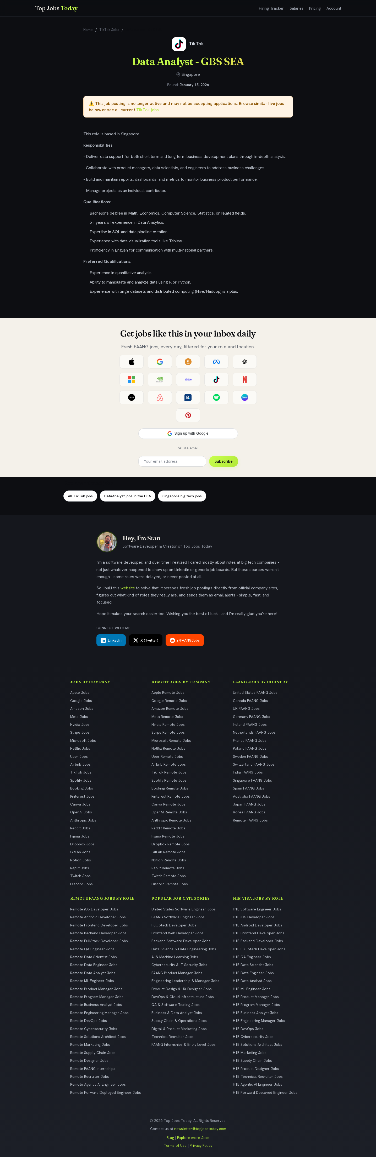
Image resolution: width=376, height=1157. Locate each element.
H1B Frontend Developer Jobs (258, 933)
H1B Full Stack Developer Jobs (259, 949)
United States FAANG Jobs (255, 692)
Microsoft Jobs (83, 740)
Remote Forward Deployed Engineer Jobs (105, 1092)
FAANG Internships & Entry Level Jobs (183, 1044)
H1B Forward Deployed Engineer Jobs (265, 1092)
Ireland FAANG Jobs (250, 724)
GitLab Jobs (80, 852)
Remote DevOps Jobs (88, 1020)
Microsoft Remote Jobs (171, 740)
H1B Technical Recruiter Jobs (258, 1076)
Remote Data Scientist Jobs (93, 957)
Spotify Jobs (80, 780)
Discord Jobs (81, 884)
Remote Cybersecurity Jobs (93, 1028)
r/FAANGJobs (185, 640)
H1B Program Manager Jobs (256, 1004)
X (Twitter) (145, 640)
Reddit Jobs (80, 828)
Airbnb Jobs (80, 764)
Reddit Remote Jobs (168, 828)
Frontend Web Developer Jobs (177, 933)
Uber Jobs (79, 756)
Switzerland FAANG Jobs (254, 764)
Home (88, 30)
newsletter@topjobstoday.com (200, 1128)
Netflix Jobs (80, 748)
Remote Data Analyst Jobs (92, 973)
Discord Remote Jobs (169, 884)
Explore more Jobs (193, 1137)
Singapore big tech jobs (182, 496)
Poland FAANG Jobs (249, 748)
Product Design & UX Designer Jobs (181, 989)
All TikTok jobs (80, 496)
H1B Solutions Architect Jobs (257, 1044)
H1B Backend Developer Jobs (258, 941)
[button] (188, 433)
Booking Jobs (81, 788)
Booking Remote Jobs (169, 788)
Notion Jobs (80, 860)
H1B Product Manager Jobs (256, 996)
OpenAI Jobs (81, 812)
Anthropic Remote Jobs (171, 820)
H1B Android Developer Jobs (257, 925)
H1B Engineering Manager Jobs (259, 1020)
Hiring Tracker (271, 8)
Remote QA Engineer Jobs (92, 949)
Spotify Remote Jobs (169, 780)
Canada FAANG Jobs (250, 700)
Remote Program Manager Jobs (96, 996)
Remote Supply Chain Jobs (93, 1052)
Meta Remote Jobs (167, 716)
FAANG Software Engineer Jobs (178, 917)
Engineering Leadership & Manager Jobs (185, 980)
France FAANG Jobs (249, 740)
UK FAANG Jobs (246, 708)
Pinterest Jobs (82, 796)
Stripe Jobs (80, 732)
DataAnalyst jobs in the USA (127, 496)
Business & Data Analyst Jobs (176, 1012)
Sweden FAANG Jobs (250, 756)
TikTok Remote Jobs (169, 772)
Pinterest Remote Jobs (170, 796)
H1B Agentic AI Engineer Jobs (257, 1084)
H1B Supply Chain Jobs (252, 1060)
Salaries (296, 8)
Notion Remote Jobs (168, 860)
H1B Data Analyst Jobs (252, 980)
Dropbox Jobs (82, 844)
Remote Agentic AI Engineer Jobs (98, 1084)
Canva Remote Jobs (168, 804)
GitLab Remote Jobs (168, 852)
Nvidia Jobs (80, 724)
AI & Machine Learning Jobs (174, 957)
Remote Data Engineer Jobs (93, 964)
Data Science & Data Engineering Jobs (183, 949)
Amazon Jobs (81, 708)
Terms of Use (175, 1145)
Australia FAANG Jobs (251, 796)
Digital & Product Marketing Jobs (179, 1028)
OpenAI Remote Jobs (169, 812)
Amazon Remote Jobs (169, 708)
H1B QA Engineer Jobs (252, 957)
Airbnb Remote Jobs (168, 764)
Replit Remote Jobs (167, 868)
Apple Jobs (79, 692)
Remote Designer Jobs (89, 1060)
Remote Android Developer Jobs (98, 917)
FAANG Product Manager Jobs (176, 973)
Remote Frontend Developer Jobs (99, 925)
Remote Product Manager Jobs (96, 989)
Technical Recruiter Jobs (172, 1036)
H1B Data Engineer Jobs (253, 973)
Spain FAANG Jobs (248, 788)
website (128, 588)
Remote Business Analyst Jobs (96, 1004)
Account (333, 8)
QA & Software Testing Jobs (175, 1004)
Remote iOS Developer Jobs (94, 909)
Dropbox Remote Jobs (170, 844)
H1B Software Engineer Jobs (257, 909)
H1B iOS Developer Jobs (254, 917)
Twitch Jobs (80, 875)
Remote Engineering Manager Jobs (99, 1012)
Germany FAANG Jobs (251, 716)
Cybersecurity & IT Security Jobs (179, 964)
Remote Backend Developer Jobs (98, 933)
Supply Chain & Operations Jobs (179, 1020)
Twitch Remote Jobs (168, 875)
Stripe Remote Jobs (168, 732)
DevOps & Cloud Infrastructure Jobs (182, 996)
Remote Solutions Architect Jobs (98, 1036)
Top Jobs (56, 8)
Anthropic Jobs (83, 820)
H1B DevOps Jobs (248, 1028)
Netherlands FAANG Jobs (254, 732)
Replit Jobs (79, 868)
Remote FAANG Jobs (250, 820)
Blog (170, 1137)
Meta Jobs (79, 716)
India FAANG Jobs (248, 772)
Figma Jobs (79, 836)
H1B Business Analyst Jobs (255, 1012)
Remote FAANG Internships (92, 1068)
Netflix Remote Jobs (168, 748)
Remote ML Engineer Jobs (92, 980)
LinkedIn (111, 640)
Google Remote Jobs (169, 700)
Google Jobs (81, 700)
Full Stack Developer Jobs (173, 925)
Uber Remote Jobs (167, 756)
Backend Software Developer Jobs (180, 941)
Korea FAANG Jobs (249, 812)
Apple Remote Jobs (167, 692)
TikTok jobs (147, 110)
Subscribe (224, 461)
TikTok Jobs (109, 30)
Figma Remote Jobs (167, 836)
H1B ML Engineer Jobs (251, 989)
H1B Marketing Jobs (249, 1052)
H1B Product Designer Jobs (256, 1068)
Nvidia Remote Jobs (168, 724)
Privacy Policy (201, 1145)
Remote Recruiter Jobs (89, 1076)
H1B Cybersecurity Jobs (253, 1036)
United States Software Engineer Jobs (183, 909)
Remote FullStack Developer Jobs (99, 941)
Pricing (315, 8)
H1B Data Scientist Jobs (253, 964)
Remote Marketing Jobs (90, 1044)
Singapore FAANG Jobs (252, 780)
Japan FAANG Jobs (249, 804)
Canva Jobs (80, 804)
